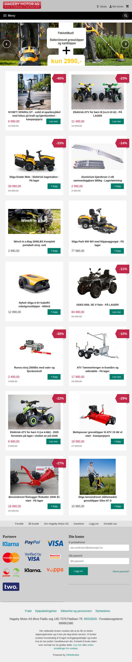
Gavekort (79, 523)
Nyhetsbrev (103, 611)
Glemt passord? (121, 571)
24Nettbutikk (72, 655)
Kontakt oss (110, 523)
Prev (10, 43)
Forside (19, 523)
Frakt (28, 611)
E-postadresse (77, 542)
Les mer (77, 645)
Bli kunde (34, 523)
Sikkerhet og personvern (76, 611)
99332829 (90, 618)
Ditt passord (75, 555)
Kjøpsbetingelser (46, 611)
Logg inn (94, 523)
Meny (9, 15)
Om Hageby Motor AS (56, 523)
